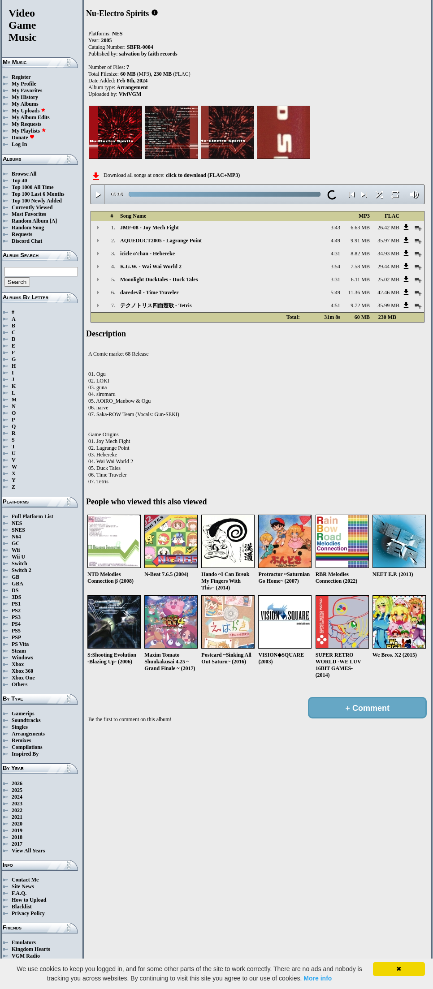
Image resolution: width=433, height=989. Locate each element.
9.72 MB (360, 305)
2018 (17, 837)
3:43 (335, 227)
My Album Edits (31, 117)
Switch (19, 563)
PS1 (16, 604)
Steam (19, 651)
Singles (20, 727)
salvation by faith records (148, 54)
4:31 (335, 253)
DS (15, 590)
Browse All (24, 174)
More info (317, 978)
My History (25, 97)
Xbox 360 (22, 671)
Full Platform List (32, 516)
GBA (17, 583)
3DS (16, 597)
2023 (17, 803)
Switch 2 (21, 570)
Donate (23, 137)
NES (17, 523)
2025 (17, 790)
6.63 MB (360, 227)
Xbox (18, 664)
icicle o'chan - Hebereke (147, 253)
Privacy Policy (28, 913)
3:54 (335, 266)
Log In (19, 144)
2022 (17, 810)
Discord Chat (27, 241)
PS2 (16, 610)
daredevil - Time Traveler (149, 292)
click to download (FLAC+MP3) (203, 175)
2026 (17, 783)
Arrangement (132, 87)
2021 (17, 817)
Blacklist (22, 906)
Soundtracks (26, 720)
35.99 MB (388, 305)
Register (21, 77)
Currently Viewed (32, 207)
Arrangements (28, 734)
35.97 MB (388, 240)
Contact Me (25, 880)
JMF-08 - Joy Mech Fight (149, 227)
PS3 (16, 617)
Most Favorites (29, 214)
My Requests (26, 124)
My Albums (25, 104)
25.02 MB (388, 279)
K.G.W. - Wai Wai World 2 (151, 266)
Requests (22, 234)
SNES (18, 530)
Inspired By (25, 754)
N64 (16, 536)
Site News (23, 886)
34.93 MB (388, 253)
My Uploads (29, 111)
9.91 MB (360, 240)
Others (19, 684)
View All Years (28, 850)
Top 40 (19, 180)
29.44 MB (388, 266)
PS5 (16, 631)
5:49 (335, 292)
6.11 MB (360, 279)
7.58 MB (360, 266)
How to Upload (29, 900)
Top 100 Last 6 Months (38, 194)
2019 (17, 830)
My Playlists (29, 131)
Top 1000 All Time (32, 187)
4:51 (335, 305)
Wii (16, 550)
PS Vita (20, 644)
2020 (17, 824)
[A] (53, 221)
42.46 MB (388, 292)
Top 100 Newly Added (37, 201)
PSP (16, 637)
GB (15, 577)
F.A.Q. (19, 893)
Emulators (24, 942)
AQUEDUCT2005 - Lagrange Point (161, 240)
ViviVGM (130, 94)
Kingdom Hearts (31, 949)
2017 (17, 844)
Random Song (28, 227)
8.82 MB (360, 253)
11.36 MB (359, 292)
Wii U (18, 557)
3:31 (335, 279)
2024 (17, 797)
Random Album (30, 221)
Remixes (21, 740)
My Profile (24, 84)
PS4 (16, 624)
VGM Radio (26, 956)
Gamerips (23, 713)
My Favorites (27, 90)
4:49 (335, 240)
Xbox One (23, 678)
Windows (22, 657)
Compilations (27, 747)
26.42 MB (388, 227)
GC (16, 543)
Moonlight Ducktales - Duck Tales (159, 279)
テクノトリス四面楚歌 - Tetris (156, 305)
